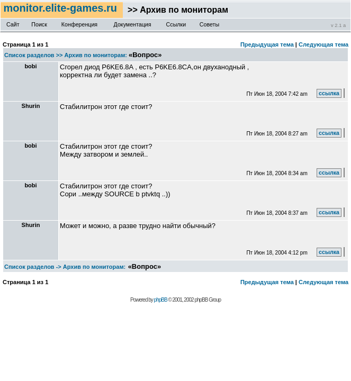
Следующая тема (323, 44)
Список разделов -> (32, 267)
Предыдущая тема (267, 44)
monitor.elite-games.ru (62, 8)
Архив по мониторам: (96, 55)
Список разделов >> (33, 55)
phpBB (160, 300)
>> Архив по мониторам (175, 9)
